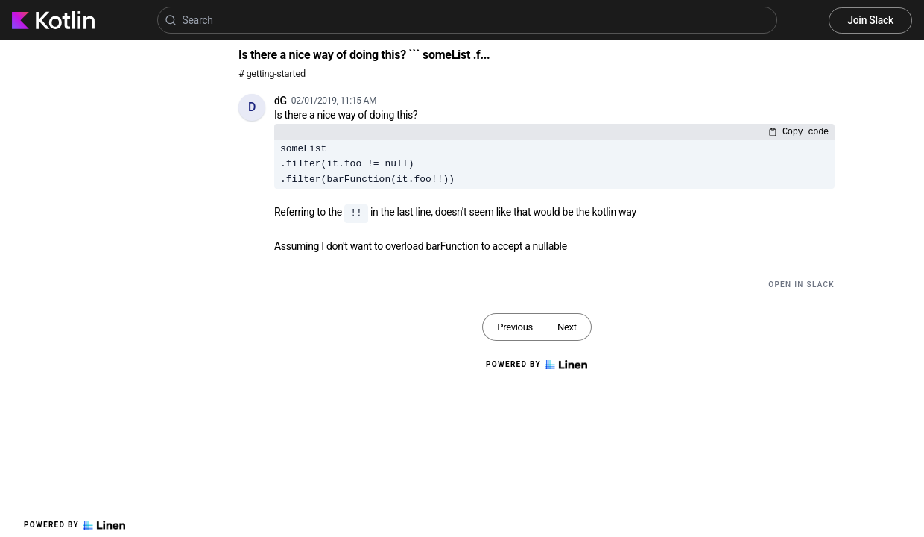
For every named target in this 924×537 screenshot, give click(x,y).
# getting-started (272, 73)
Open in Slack (801, 284)
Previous (515, 327)
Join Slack (870, 20)
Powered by (74, 525)
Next (567, 327)
